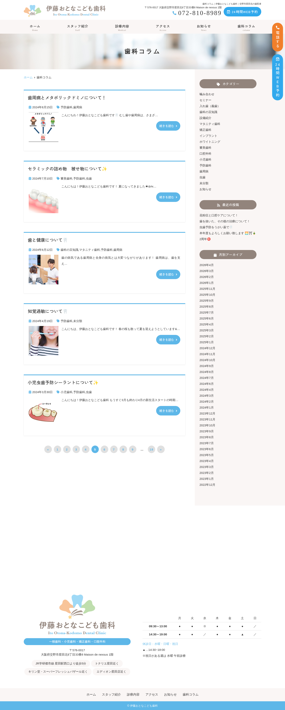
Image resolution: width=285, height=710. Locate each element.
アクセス (163, 28)
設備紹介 (205, 118)
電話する (277, 37)
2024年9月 (207, 366)
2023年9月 (207, 431)
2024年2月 (207, 401)
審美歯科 (66, 178)
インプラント (208, 135)
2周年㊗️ (205, 239)
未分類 (77, 321)
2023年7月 (207, 443)
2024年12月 (207, 348)
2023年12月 (207, 413)
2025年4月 (207, 324)
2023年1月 (207, 478)
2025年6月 (207, 318)
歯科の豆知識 (69, 249)
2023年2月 (207, 472)
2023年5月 (207, 455)
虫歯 (89, 178)
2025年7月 (207, 312)
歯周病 (77, 107)
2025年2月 (207, 336)
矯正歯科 (205, 129)
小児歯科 (66, 392)
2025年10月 (207, 294)
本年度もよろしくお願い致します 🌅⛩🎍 (228, 233)
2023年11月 (207, 419)
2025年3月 (207, 330)
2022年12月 (207, 484)
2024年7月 (207, 377)
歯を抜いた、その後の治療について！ (225, 221)
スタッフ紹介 (77, 28)
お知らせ (204, 28)
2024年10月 (207, 360)
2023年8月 (207, 437)
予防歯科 (66, 107)
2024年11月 (207, 354)
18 (152, 449)
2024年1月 (207, 407)
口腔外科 (205, 153)
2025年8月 (207, 306)
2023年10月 (207, 425)
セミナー (205, 100)
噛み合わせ (207, 94)
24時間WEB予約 (242, 11)
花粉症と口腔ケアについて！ (219, 215)
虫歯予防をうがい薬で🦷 (216, 227)
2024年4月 (207, 389)
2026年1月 (207, 282)
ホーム (35, 28)
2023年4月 (207, 461)
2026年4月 (207, 265)
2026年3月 (207, 271)
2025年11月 (207, 288)
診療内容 (122, 28)
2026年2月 (207, 276)
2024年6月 (207, 383)
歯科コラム (246, 28)
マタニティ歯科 (89, 249)
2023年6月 (207, 449)
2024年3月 (207, 395)
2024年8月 (207, 372)
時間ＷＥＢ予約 (278, 77)
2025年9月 (207, 300)
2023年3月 (207, 467)
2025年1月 (207, 342)
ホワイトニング (210, 141)
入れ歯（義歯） (210, 106)
